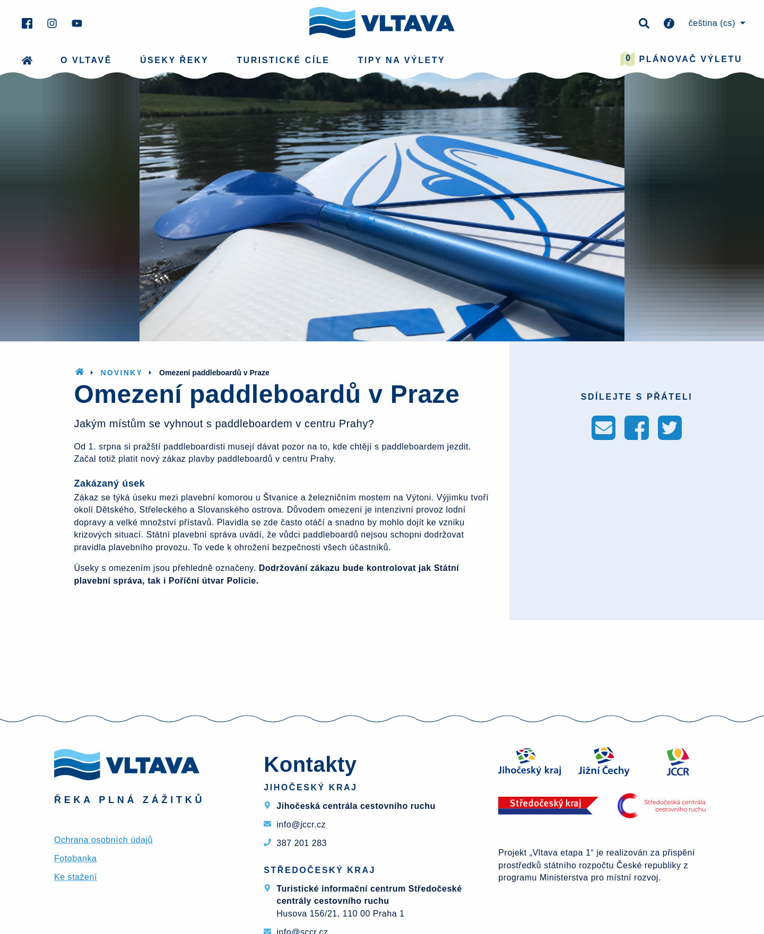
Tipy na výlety (402, 60)
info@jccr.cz (301, 824)
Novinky (122, 372)
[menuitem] (715, 23)
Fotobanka (75, 858)
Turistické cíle (283, 60)
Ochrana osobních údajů (103, 839)
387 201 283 (301, 843)
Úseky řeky (174, 60)
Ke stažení (75, 877)
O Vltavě (86, 60)
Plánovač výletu (681, 59)
